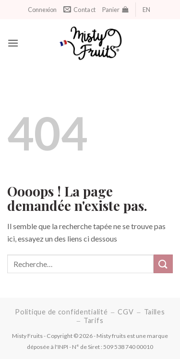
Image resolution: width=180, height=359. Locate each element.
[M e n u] (13, 43)
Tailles (154, 312)
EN (146, 9)
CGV (125, 312)
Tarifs (93, 320)
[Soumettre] (163, 264)
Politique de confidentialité (61, 312)
